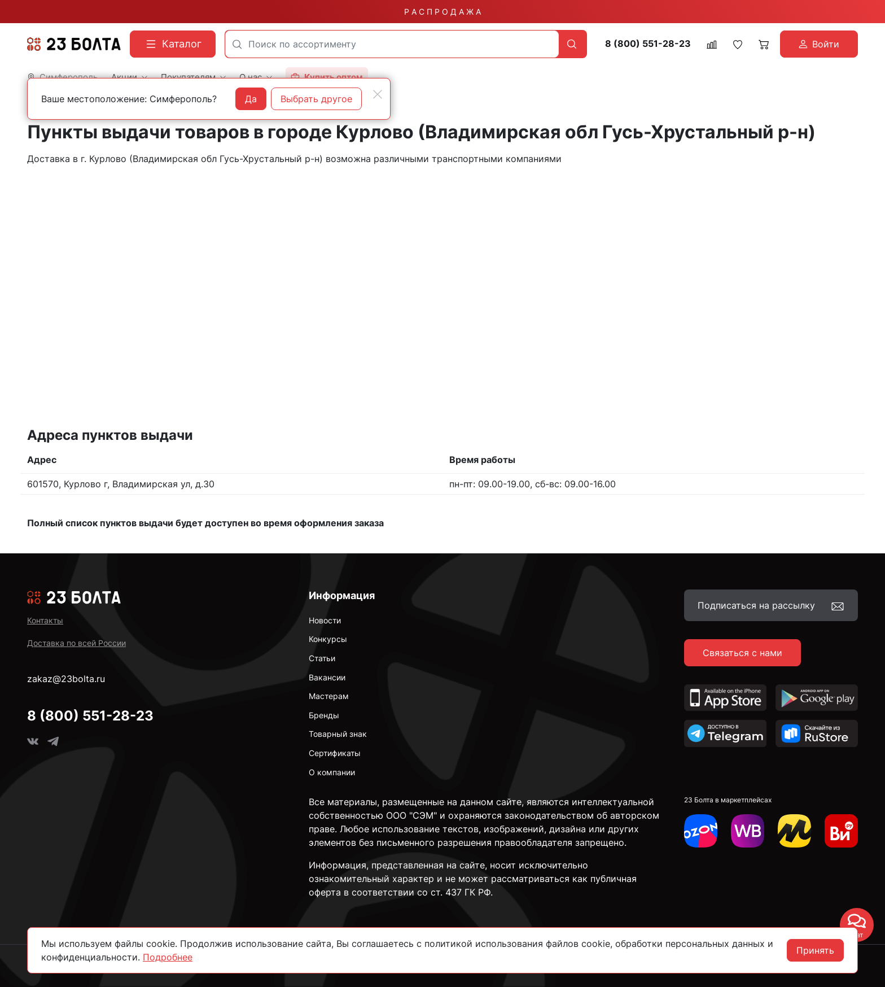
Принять (815, 950)
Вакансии (327, 677)
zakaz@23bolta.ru (66, 678)
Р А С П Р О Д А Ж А (442, 11)
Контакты (45, 620)
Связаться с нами (742, 652)
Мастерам (329, 696)
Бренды (324, 715)
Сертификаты (335, 753)
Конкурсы (328, 639)
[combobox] (392, 44)
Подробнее (167, 957)
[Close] (377, 94)
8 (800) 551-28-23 (648, 43)
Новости (325, 620)
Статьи (322, 658)
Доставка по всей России (76, 643)
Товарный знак (338, 734)
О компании (332, 772)
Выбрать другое (316, 98)
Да (251, 98)
